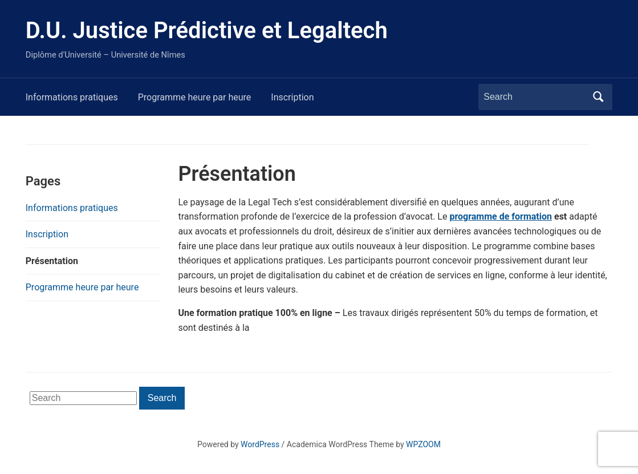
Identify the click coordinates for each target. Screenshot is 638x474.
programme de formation (500, 216)
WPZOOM (423, 444)
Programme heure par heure (194, 97)
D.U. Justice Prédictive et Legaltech (207, 30)
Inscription (292, 97)
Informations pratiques (72, 97)
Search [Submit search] (598, 97)
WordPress (260, 444)
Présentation (52, 261)
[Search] (534, 97)
